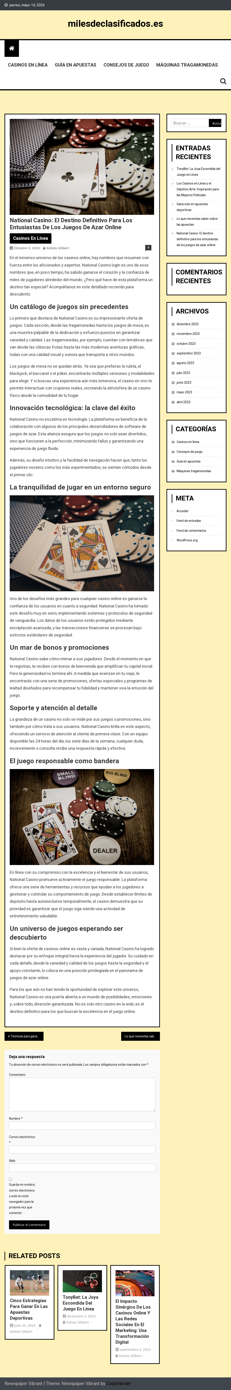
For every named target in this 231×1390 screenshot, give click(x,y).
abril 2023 (183, 402)
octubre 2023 (186, 343)
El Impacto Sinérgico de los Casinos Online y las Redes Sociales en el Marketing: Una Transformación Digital (133, 1322)
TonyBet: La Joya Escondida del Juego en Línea (80, 1303)
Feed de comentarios (191, 530)
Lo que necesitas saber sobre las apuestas (142, 1036)
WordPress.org (187, 540)
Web (12, 1161)
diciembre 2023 (188, 324)
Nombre (16, 1118)
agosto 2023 (185, 363)
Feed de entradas (189, 520)
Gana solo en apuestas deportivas (192, 207)
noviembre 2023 (188, 333)
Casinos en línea (28, 65)
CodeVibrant (118, 1383)
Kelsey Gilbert (57, 248)
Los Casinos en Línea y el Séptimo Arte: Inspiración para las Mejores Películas (198, 189)
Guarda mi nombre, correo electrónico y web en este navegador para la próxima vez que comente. (22, 1198)
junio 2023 (184, 382)
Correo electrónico (22, 1140)
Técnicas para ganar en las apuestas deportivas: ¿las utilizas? (26, 1036)
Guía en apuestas (75, 65)
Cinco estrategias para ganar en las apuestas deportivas (29, 1309)
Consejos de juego (126, 65)
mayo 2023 (184, 392)
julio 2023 (183, 373)
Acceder (183, 511)
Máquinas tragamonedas (187, 65)
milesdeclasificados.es (115, 24)
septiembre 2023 (189, 353)
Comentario (17, 1074)
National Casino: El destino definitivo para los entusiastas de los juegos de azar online (197, 239)
